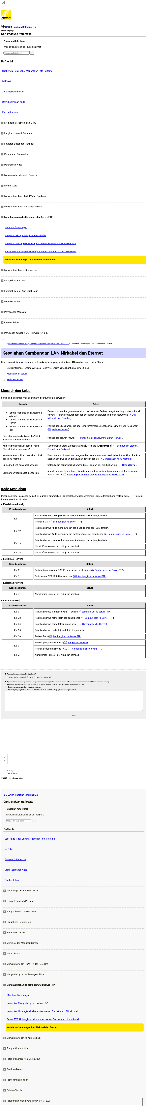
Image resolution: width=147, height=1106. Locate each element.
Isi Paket (6, 81)
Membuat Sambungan (16, 227)
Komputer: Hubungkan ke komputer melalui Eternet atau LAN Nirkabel (40, 243)
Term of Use (12, 773)
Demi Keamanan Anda (13, 102)
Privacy (10, 770)
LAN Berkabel (63, 449)
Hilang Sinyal (128, 465)
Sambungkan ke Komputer (80, 474)
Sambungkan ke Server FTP (109, 474)
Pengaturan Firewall (90, 438)
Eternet (51, 449)
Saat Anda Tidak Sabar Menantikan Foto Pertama (27, 71)
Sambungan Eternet (127, 445)
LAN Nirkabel (63, 418)
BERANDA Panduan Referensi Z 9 (21, 795)
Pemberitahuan (10, 112)
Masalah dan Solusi (17, 373)
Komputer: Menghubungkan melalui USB (25, 235)
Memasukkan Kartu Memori (116, 458)
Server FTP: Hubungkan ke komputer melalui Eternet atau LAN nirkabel (40, 251)
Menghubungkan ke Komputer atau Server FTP (49, 344)
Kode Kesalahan (15, 379)
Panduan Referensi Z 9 (18, 344)
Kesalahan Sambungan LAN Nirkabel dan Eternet (30, 259)
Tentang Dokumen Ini (13, 91)
